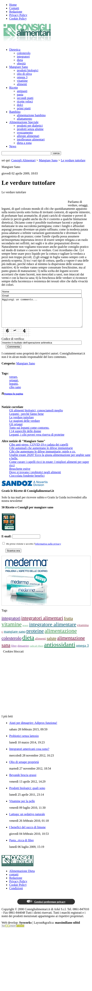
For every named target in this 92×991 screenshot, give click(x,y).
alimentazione (61, 636)
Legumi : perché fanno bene (26, 419)
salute (51, 644)
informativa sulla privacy (48, 549)
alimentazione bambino (31, 115)
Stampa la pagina (13, 399)
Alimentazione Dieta (22, 876)
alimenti (22, 84)
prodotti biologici (27, 70)
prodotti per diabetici (30, 125)
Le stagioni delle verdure (24, 426)
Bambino (15, 111)
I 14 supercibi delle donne (25, 437)
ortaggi (13, 386)
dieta (20, 60)
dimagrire (23, 651)
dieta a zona (24, 143)
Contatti (14, 8)
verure (13, 382)
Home (13, 4)
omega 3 (22, 77)
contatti (13, 880)
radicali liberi (36, 651)
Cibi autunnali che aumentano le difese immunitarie (41, 453)
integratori (23, 56)
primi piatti (24, 108)
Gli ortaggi (16, 430)
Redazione (15, 11)
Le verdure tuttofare (73, 160)
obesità (21, 63)
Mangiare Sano (18, 67)
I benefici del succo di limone (27, 833)
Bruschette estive (19, 474)
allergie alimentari (28, 136)
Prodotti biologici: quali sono (27, 793)
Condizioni (16, 894)
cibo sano (15, 393)
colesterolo (23, 53)
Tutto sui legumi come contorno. (29, 433)
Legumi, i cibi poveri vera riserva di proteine (36, 440)
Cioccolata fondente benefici (27, 481)
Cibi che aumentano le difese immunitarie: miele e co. (42, 457)
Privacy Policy (18, 15)
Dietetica (14, 49)
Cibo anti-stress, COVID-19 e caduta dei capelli (38, 450)
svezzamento (25, 132)
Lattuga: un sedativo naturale (27, 820)
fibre (14, 651)
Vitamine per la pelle (22, 806)
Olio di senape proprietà (24, 767)
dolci (20, 105)
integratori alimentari (42, 624)
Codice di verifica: (13, 344)
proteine (35, 637)
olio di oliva (24, 73)
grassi (25, 631)
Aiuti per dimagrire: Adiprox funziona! (33, 728)
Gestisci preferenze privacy (46, 907)
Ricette (13, 87)
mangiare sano (15, 637)
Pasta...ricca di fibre (21, 846)
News (12, 146)
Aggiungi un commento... (47, 315)
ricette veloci (25, 101)
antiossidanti (59, 650)
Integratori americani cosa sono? (29, 754)
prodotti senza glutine (30, 129)
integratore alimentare (52, 630)
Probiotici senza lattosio (24, 741)
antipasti (22, 91)
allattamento (24, 118)
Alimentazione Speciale (23, 122)
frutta (68, 624)
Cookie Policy (18, 18)
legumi (13, 389)
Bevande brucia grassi (22, 780)
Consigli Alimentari (23, 160)
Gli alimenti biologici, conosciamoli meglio (36, 416)
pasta (20, 94)
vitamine (22, 80)
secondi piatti (25, 98)
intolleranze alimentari (31, 139)
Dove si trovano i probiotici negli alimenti (35, 478)
